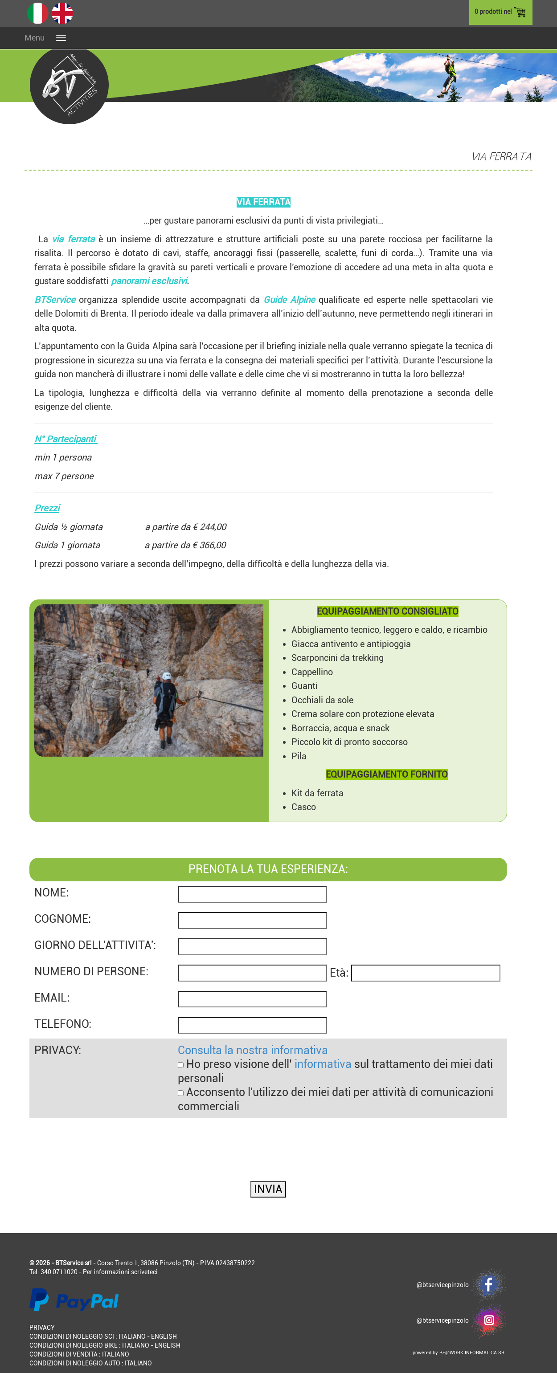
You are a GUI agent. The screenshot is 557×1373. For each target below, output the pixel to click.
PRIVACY (42, 1327)
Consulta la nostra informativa (253, 1050)
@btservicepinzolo (462, 1284)
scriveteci (144, 1271)
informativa (323, 1064)
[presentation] (97, 1135)
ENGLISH (164, 1336)
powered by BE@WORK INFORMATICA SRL (460, 1353)
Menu (35, 37)
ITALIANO (132, 1336)
